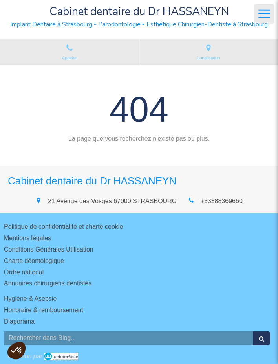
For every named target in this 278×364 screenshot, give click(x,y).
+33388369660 (222, 201)
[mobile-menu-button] (264, 14)
